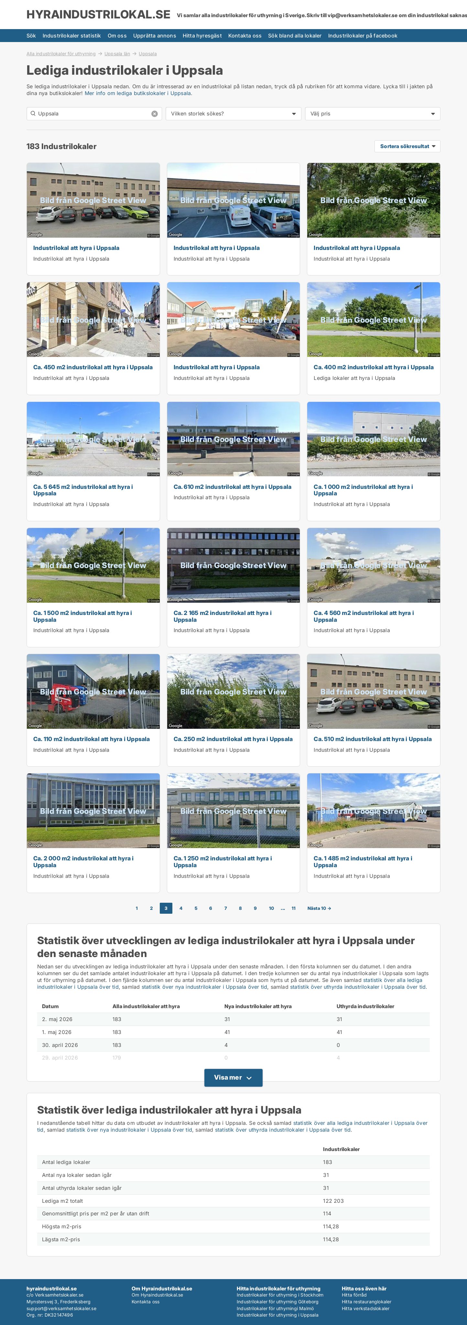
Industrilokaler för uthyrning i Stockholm (280, 1295)
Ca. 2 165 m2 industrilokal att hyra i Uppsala (223, 616)
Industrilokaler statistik (72, 35)
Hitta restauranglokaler (367, 1301)
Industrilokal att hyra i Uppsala (76, 247)
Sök (31, 35)
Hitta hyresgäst (202, 35)
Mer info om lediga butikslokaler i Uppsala (138, 93)
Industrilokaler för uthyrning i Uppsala (278, 1315)
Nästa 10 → (319, 908)
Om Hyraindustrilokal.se (157, 1295)
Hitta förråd (354, 1295)
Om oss (117, 35)
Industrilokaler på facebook (362, 35)
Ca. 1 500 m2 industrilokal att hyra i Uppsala (82, 616)
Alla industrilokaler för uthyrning (61, 53)
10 (271, 908)
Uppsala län (117, 53)
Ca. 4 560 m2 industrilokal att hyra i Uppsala (364, 616)
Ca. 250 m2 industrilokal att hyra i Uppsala (233, 739)
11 (294, 908)
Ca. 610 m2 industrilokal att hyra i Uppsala (233, 486)
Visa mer (228, 1077)
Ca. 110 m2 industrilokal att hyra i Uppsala (91, 739)
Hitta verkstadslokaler (365, 1308)
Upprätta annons (154, 35)
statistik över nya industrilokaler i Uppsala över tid (204, 987)
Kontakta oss (245, 35)
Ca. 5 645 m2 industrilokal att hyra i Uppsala (83, 490)
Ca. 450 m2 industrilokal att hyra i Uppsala (93, 367)
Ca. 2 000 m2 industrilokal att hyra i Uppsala (83, 861)
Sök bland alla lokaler (294, 35)
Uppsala (148, 53)
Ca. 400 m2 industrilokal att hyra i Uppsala (374, 367)
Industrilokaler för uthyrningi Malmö (275, 1308)
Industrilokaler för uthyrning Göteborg (278, 1301)
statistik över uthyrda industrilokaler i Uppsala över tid (358, 987)
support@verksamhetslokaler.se (61, 1308)
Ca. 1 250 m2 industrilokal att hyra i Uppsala (223, 861)
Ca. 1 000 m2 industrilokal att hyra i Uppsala (363, 490)
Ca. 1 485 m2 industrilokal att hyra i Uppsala (363, 861)
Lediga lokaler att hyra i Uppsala (354, 378)
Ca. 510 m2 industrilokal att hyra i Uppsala (373, 739)
